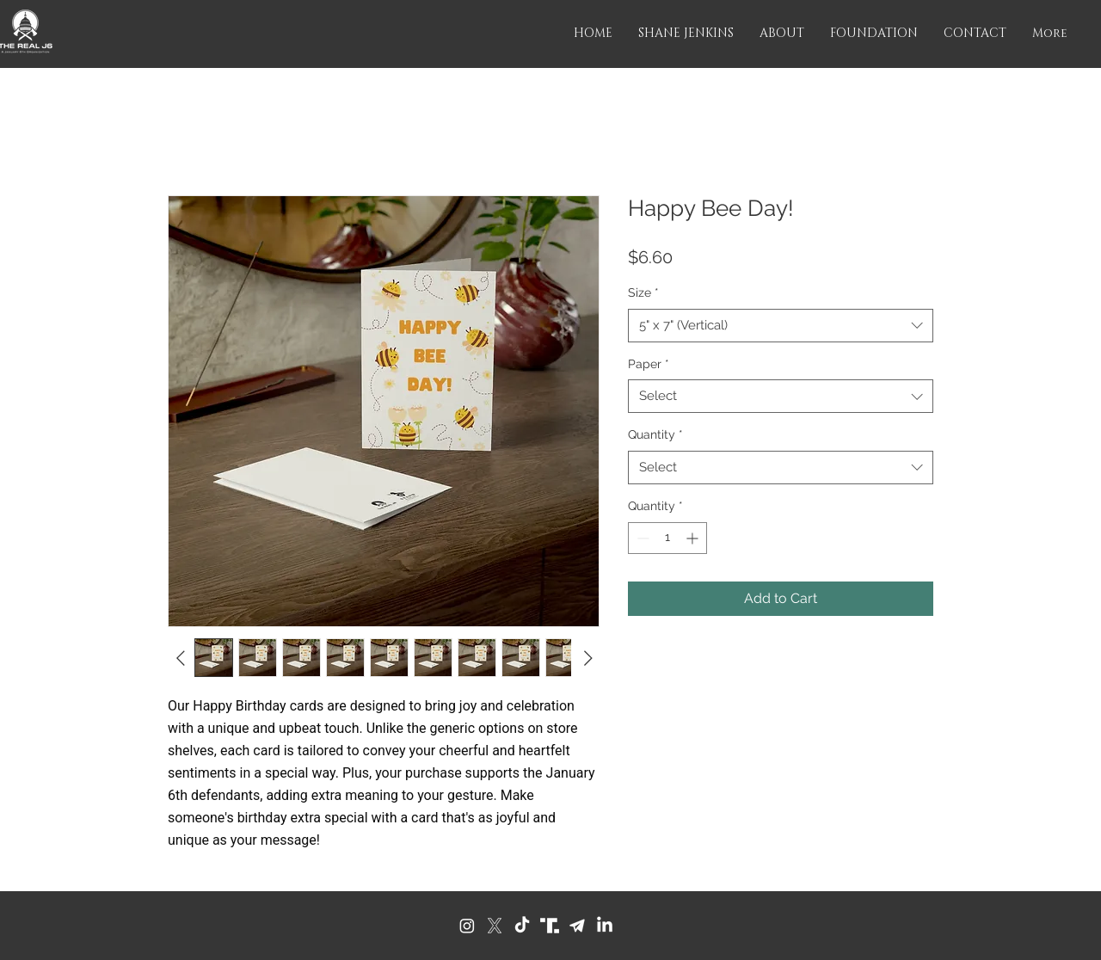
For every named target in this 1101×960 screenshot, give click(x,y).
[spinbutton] (667, 538)
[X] (494, 925)
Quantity (655, 434)
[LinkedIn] (604, 925)
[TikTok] (522, 925)
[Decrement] (641, 538)
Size (643, 292)
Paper (648, 364)
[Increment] (693, 538)
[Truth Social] (549, 925)
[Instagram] (467, 925)
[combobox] (780, 325)
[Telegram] (577, 925)
